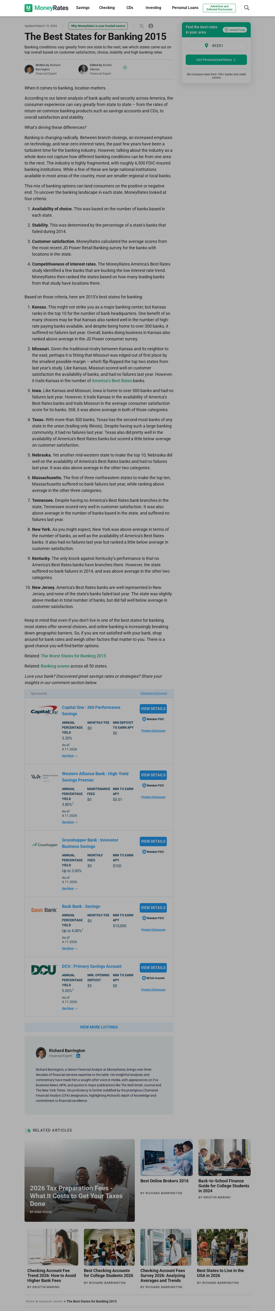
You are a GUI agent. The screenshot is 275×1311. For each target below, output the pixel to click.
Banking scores (55, 666)
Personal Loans (185, 7)
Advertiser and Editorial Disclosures (219, 8)
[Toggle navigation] (246, 7)
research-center (50, 1301)
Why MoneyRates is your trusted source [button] (98, 26)
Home (30, 1301)
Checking (107, 7)
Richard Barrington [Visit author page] (67, 1050)
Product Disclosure (153, 730)
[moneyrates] (47, 8)
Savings (83, 7)
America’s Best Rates (112, 380)
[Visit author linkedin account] (78, 1056)
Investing (153, 7)
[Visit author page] (41, 1053)
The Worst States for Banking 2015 (73, 655)
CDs (130, 7)
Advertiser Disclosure (153, 693)
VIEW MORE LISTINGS (99, 1027)
